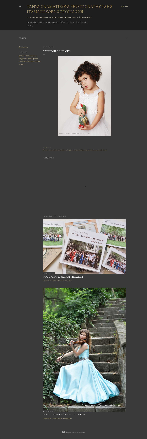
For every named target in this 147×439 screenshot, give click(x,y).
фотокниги (76, 22)
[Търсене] (124, 6)
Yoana (21, 64)
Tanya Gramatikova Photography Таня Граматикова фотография (69, 9)
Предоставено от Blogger (73, 432)
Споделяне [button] (23, 47)
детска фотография (27, 56)
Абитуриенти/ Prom (58, 22)
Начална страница (37, 22)
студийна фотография (28, 59)
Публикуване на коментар (62, 281)
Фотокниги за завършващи (63, 276)
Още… (86, 22)
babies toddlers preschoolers (30, 61)
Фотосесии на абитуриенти (64, 414)
